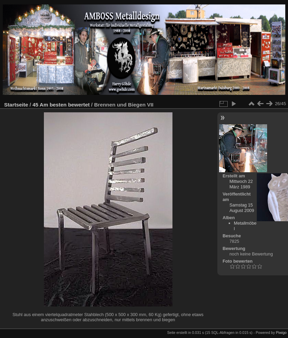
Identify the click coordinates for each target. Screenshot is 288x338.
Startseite (16, 105)
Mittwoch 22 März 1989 (241, 184)
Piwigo (281, 332)
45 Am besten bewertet (61, 105)
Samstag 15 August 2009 (241, 207)
